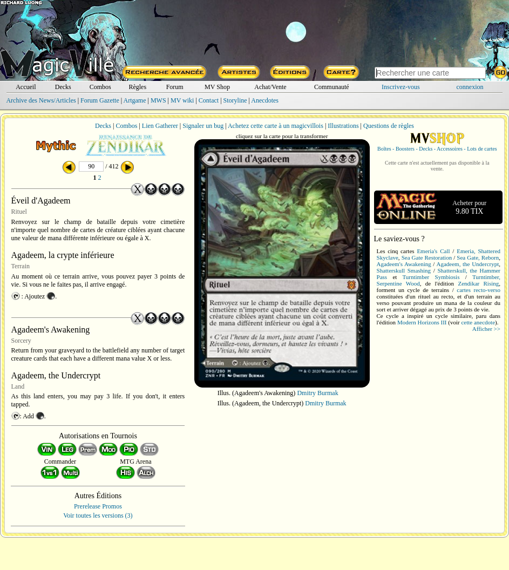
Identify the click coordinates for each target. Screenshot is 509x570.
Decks (63, 87)
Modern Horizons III (422, 322)
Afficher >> (486, 328)
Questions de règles (388, 126)
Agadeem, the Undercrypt (467, 264)
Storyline (235, 100)
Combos (100, 87)
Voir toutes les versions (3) (97, 515)
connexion (470, 87)
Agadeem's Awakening (404, 264)
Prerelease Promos (98, 506)
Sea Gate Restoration (427, 257)
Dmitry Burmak (317, 393)
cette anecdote (478, 322)
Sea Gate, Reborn (478, 257)
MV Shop (217, 87)
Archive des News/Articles (41, 100)
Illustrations (343, 126)
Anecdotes (265, 100)
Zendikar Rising (478, 283)
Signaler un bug (202, 126)
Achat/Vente (270, 87)
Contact (209, 100)
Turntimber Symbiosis (431, 277)
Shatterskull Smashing (404, 270)
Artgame (135, 100)
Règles (137, 87)
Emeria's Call (433, 251)
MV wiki (182, 100)
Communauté (331, 87)
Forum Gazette (99, 100)
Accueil (26, 87)
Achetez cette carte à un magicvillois (275, 126)
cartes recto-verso (478, 290)
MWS (158, 100)
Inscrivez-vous (401, 87)
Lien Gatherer (160, 126)
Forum (175, 87)
